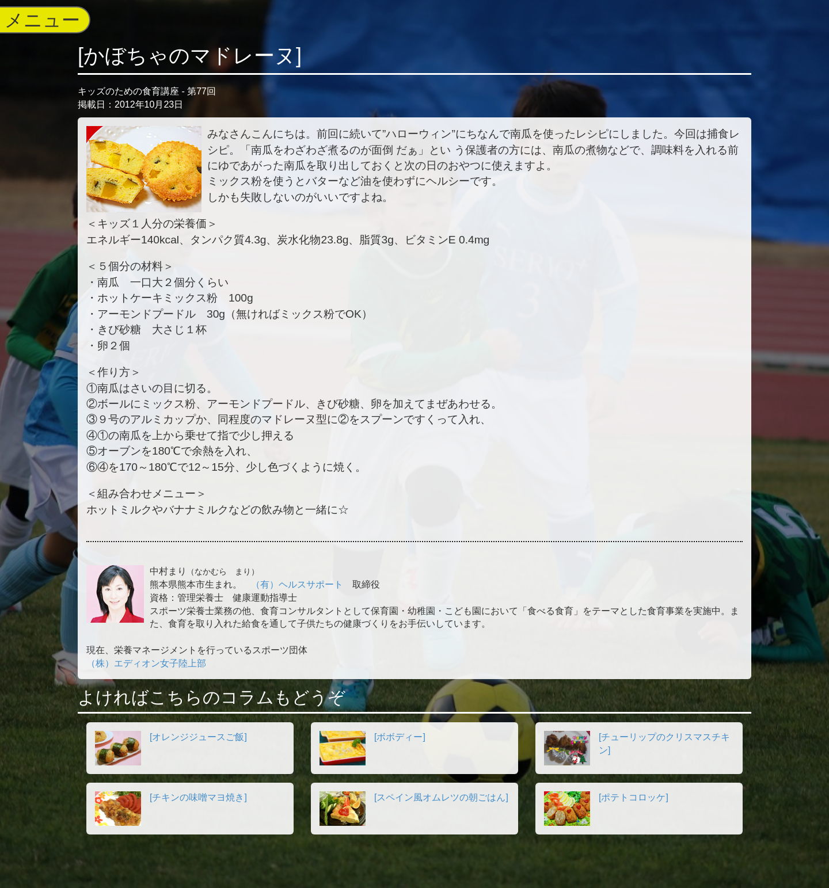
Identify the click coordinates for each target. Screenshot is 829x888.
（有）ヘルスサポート (297, 584)
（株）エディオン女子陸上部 (146, 663)
